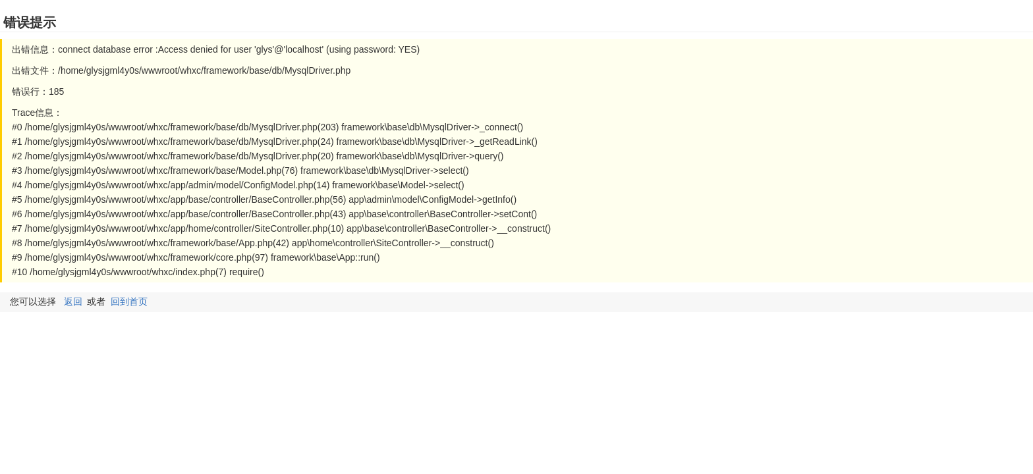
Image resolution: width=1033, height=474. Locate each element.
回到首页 (129, 301)
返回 (73, 301)
